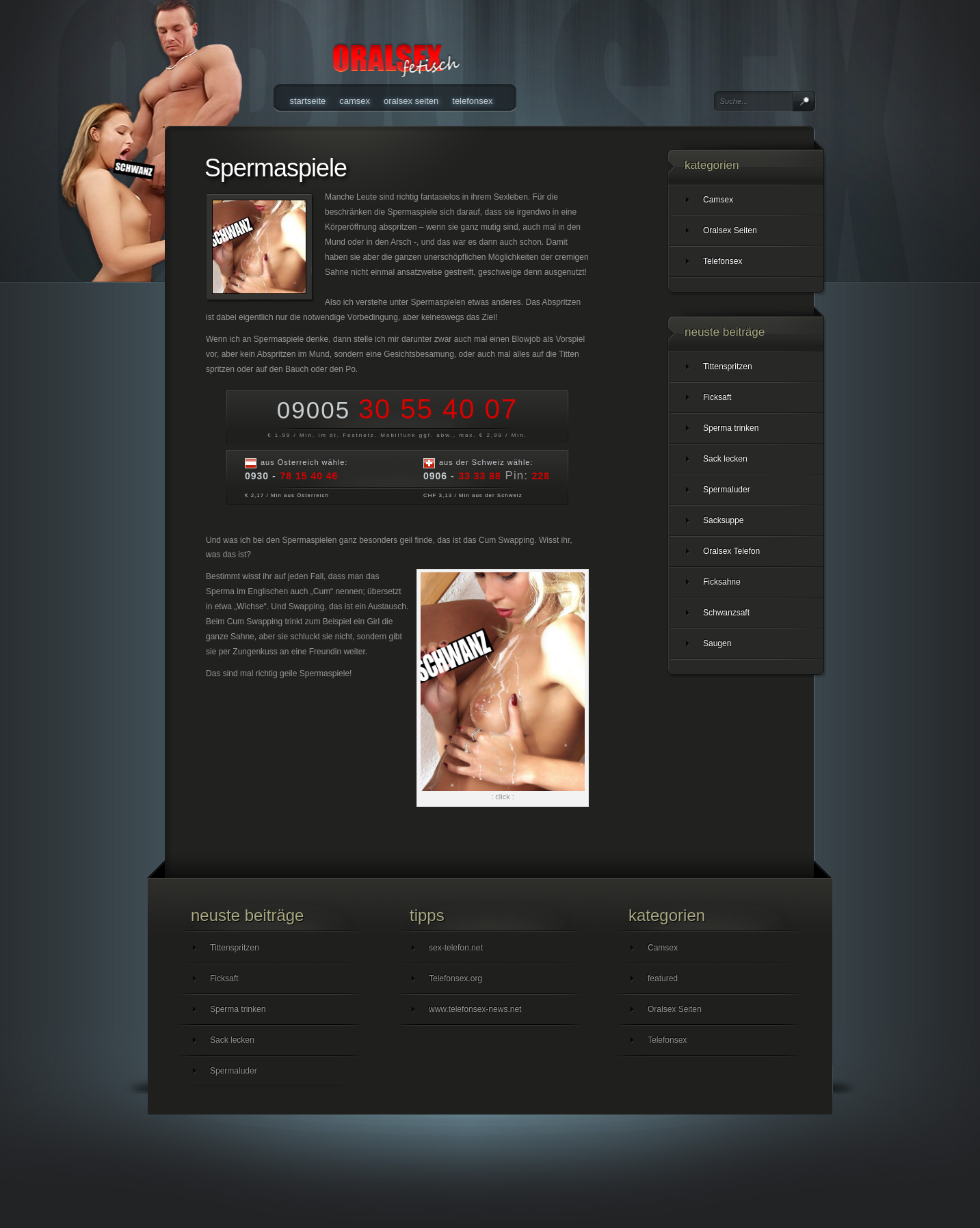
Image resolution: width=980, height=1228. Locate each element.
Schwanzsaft (726, 612)
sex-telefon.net (456, 947)
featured (663, 978)
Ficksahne (722, 582)
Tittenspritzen (727, 366)
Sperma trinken (730, 428)
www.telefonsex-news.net (475, 1009)
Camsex (354, 101)
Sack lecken (725, 459)
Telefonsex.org (455, 978)
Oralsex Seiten (411, 101)
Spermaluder (726, 489)
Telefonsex (472, 101)
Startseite (308, 101)
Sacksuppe (723, 520)
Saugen (717, 643)
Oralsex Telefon (731, 551)
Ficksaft (717, 397)
